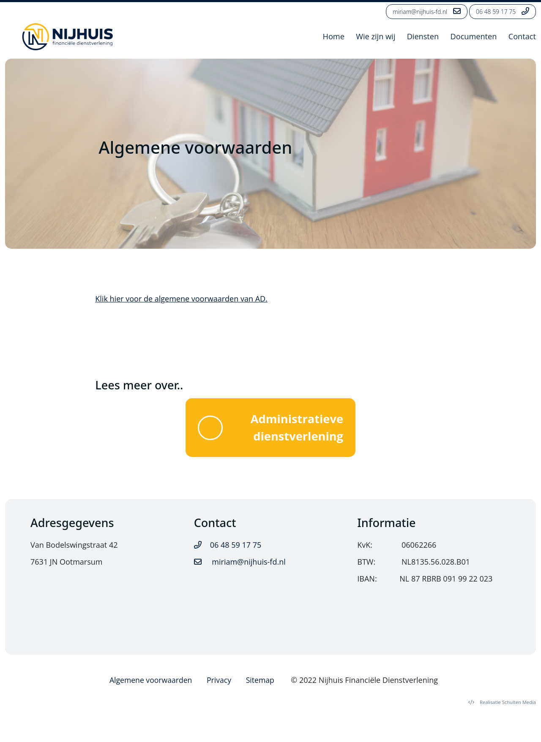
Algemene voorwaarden (151, 682)
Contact (522, 37)
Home (332, 37)
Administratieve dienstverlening (270, 429)
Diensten (422, 37)
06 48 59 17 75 (502, 11)
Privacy (220, 682)
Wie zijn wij (374, 37)
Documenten (473, 37)
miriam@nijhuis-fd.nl (427, 11)
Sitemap (262, 682)
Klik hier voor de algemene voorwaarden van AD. (181, 299)
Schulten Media (502, 704)
